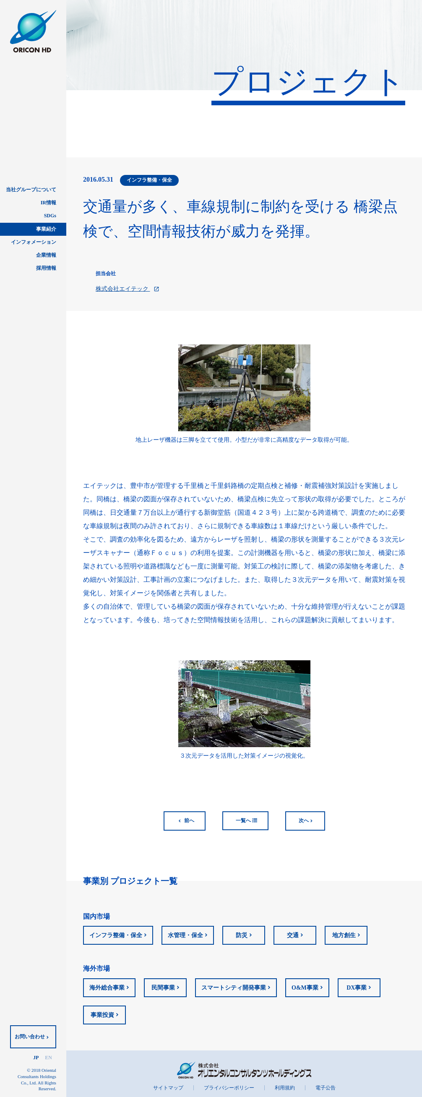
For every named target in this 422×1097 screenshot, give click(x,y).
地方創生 (344, 935)
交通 (293, 935)
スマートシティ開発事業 (233, 988)
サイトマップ (168, 1087)
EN (48, 1058)
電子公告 (325, 1087)
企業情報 (46, 255)
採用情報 (46, 268)
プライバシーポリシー (229, 1087)
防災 (241, 935)
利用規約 (285, 1087)
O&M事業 (305, 988)
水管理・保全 (185, 935)
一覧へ (246, 820)
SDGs (50, 216)
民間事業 (163, 988)
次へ (304, 820)
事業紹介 (46, 229)
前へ (189, 820)
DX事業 (356, 988)
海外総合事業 (107, 988)
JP (36, 1058)
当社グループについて (31, 190)
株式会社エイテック (127, 289)
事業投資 (102, 1015)
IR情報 (48, 203)
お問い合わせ (30, 1037)
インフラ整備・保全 (115, 935)
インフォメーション (33, 242)
